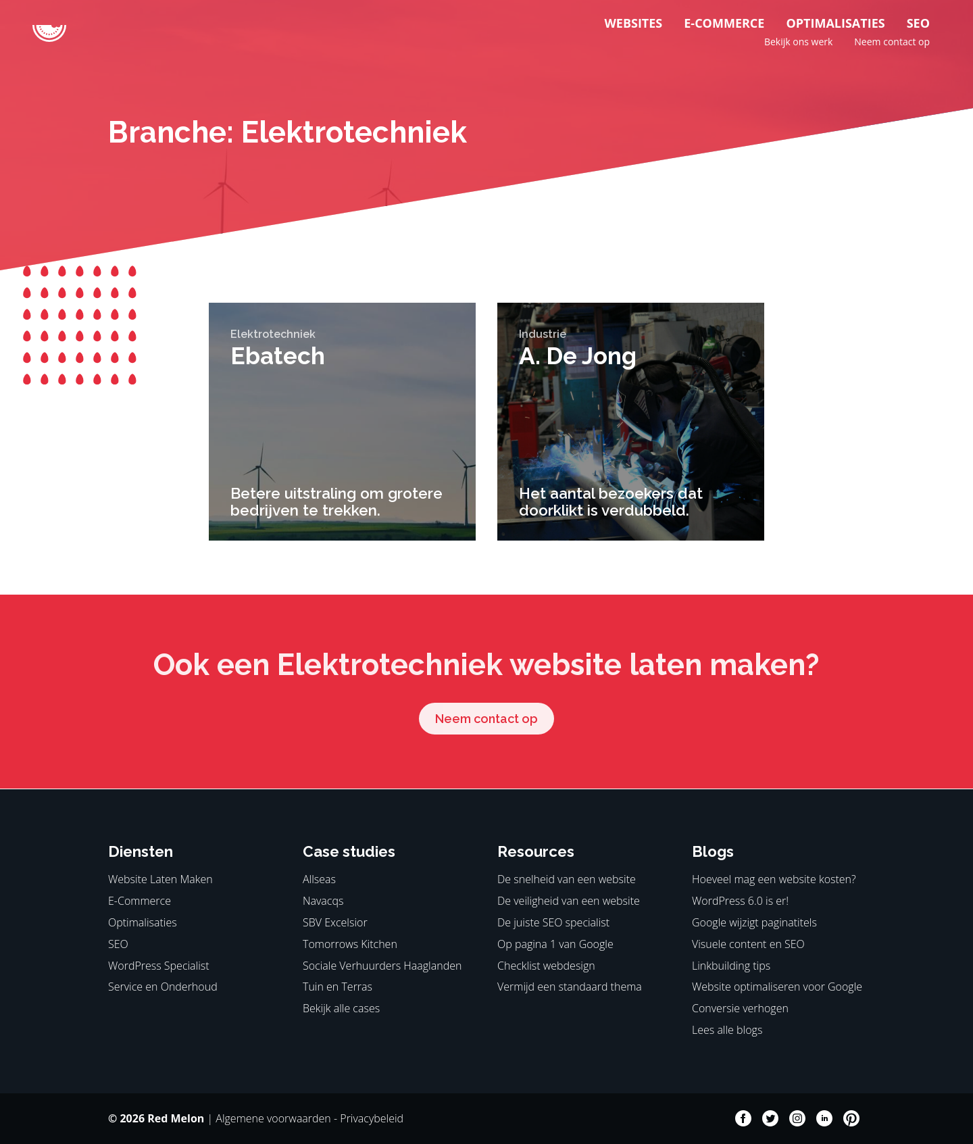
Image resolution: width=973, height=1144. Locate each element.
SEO (918, 23)
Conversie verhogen (740, 1008)
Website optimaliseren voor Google (777, 986)
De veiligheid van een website (568, 900)
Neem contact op (892, 41)
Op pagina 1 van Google (555, 944)
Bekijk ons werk (798, 41)
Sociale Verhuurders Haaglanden (382, 965)
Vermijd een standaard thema (569, 986)
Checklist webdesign (546, 965)
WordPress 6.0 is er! (740, 900)
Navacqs (323, 900)
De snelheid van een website (566, 879)
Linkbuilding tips (731, 965)
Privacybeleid (371, 1118)
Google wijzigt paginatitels (754, 922)
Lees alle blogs (727, 1029)
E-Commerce (724, 23)
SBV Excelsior (335, 922)
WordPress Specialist (158, 965)
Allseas (319, 879)
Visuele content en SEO (748, 944)
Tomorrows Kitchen (350, 944)
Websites (633, 23)
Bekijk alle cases (341, 1008)
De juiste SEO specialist (553, 922)
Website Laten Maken (160, 879)
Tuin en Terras (337, 986)
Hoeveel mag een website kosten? (774, 879)
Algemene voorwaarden (273, 1118)
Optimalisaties (835, 23)
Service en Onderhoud (163, 986)
